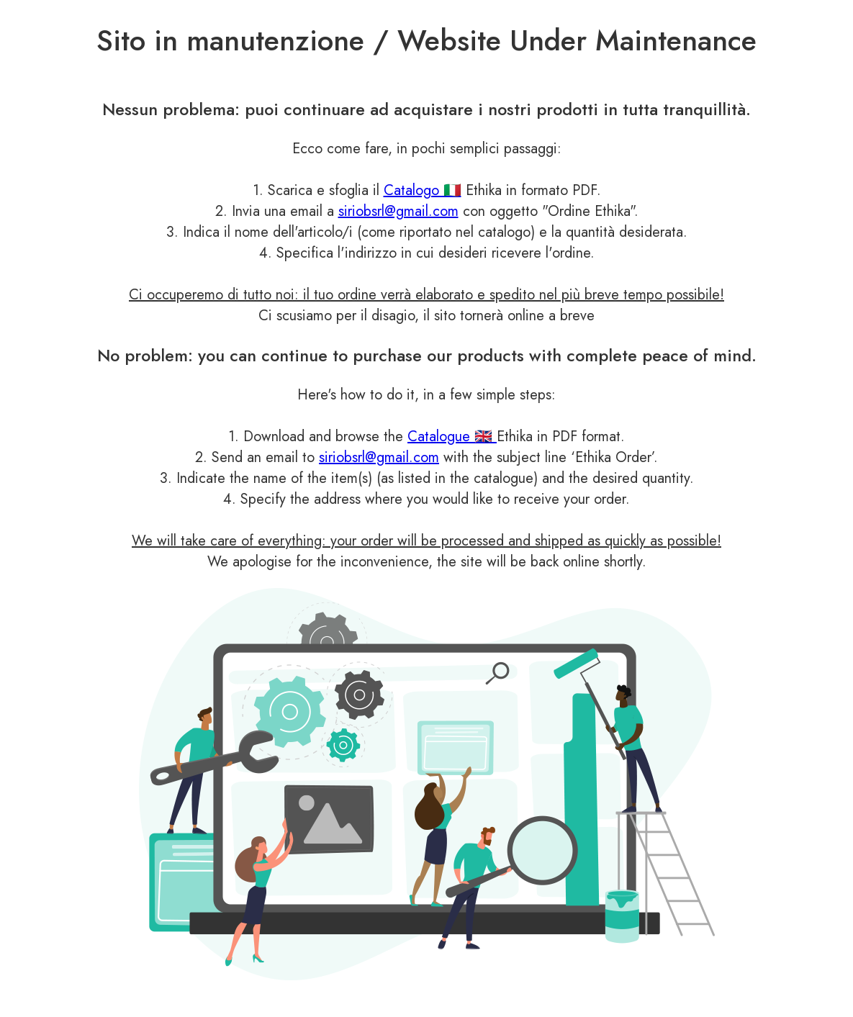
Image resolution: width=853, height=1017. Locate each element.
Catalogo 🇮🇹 (422, 190)
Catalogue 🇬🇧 (452, 436)
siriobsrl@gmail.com (398, 211)
